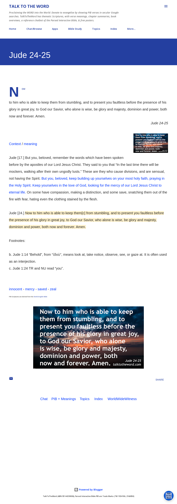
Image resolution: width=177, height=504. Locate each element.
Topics (96, 28)
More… (131, 28)
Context (15, 144)
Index (113, 28)
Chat (44, 399)
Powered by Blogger (88, 489)
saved (42, 289)
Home (12, 28)
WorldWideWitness (122, 399)
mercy (29, 289)
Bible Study (75, 28)
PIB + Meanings (64, 399)
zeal (53, 289)
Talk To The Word (29, 6)
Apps (55, 28)
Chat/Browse (34, 28)
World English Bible (40, 297)
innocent (15, 289)
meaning (30, 144)
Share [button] (160, 379)
